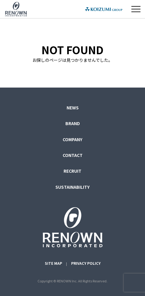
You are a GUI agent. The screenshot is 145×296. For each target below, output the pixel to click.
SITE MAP (53, 263)
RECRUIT (72, 171)
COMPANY (72, 139)
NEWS (73, 108)
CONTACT (73, 155)
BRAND (72, 123)
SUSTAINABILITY (72, 187)
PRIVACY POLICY (86, 263)
